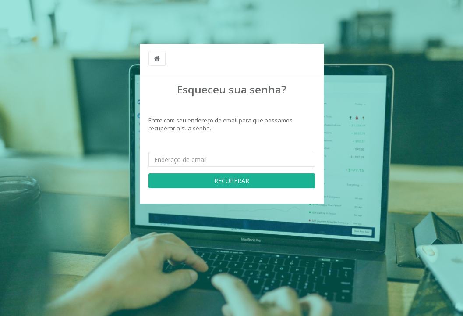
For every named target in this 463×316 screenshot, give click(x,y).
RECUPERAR (231, 180)
